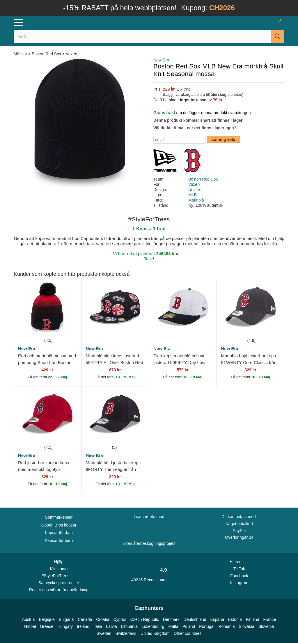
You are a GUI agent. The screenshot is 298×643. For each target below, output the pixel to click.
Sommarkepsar (59, 517)
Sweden (104, 633)
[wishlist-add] (68, 328)
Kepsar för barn (59, 540)
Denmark (171, 619)
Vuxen (71, 54)
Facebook (239, 575)
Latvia (111, 626)
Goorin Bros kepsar (59, 525)
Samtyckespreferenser (58, 582)
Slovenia (266, 626)
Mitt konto (59, 568)
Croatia (102, 619)
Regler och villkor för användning (58, 589)
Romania (227, 626)
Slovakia (246, 626)
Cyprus (119, 619)
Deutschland (195, 619)
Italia (97, 626)
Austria (28, 619)
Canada (85, 619)
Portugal (206, 626)
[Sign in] (245, 22)
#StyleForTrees (59, 575)
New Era (161, 60)
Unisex (194, 189)
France (269, 619)
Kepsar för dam (59, 532)
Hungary (65, 626)
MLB (192, 194)
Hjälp (58, 561)
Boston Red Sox (46, 54)
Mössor (21, 54)
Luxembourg (153, 626)
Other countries (187, 633)
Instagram (239, 582)
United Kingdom (155, 633)
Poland (188, 626)
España (217, 619)
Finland (252, 619)
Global (30, 626)
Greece (46, 626)
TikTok (239, 568)
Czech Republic (144, 619)
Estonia (235, 619)
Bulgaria (66, 619)
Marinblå (196, 200)
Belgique (47, 619)
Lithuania (129, 626)
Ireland (83, 626)
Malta (173, 626)
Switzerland (125, 633)
